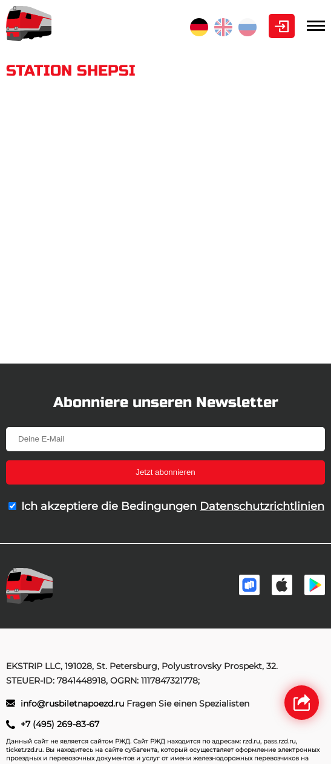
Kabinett (282, 26)
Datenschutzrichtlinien (262, 506)
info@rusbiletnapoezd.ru (73, 703)
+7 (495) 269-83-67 (60, 724)
